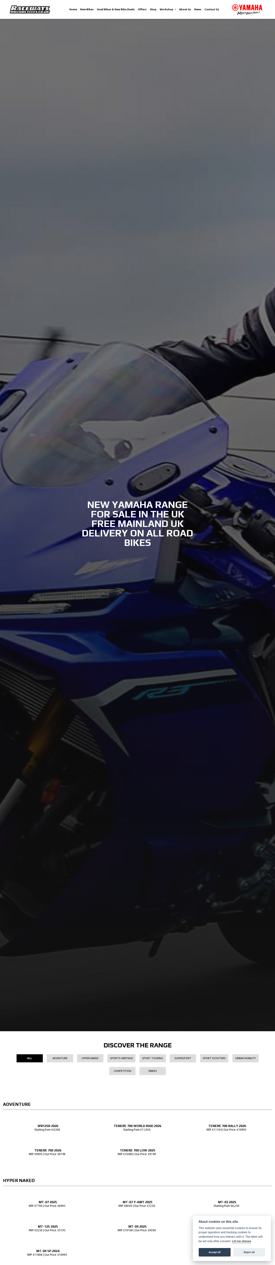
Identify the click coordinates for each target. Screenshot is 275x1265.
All (29, 1058)
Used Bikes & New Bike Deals (116, 9)
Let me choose (241, 1241)
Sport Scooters (214, 1058)
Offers (142, 9)
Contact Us (212, 9)
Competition (122, 1070)
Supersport (182, 1058)
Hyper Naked (90, 1058)
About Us (185, 9)
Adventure (59, 1058)
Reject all (249, 1252)
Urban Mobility (245, 1058)
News (197, 9)
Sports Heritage (121, 1058)
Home (73, 9)
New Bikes (87, 9)
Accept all (214, 1252)
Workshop (167, 9)
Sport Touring (152, 1058)
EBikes (153, 1070)
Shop (153, 9)
